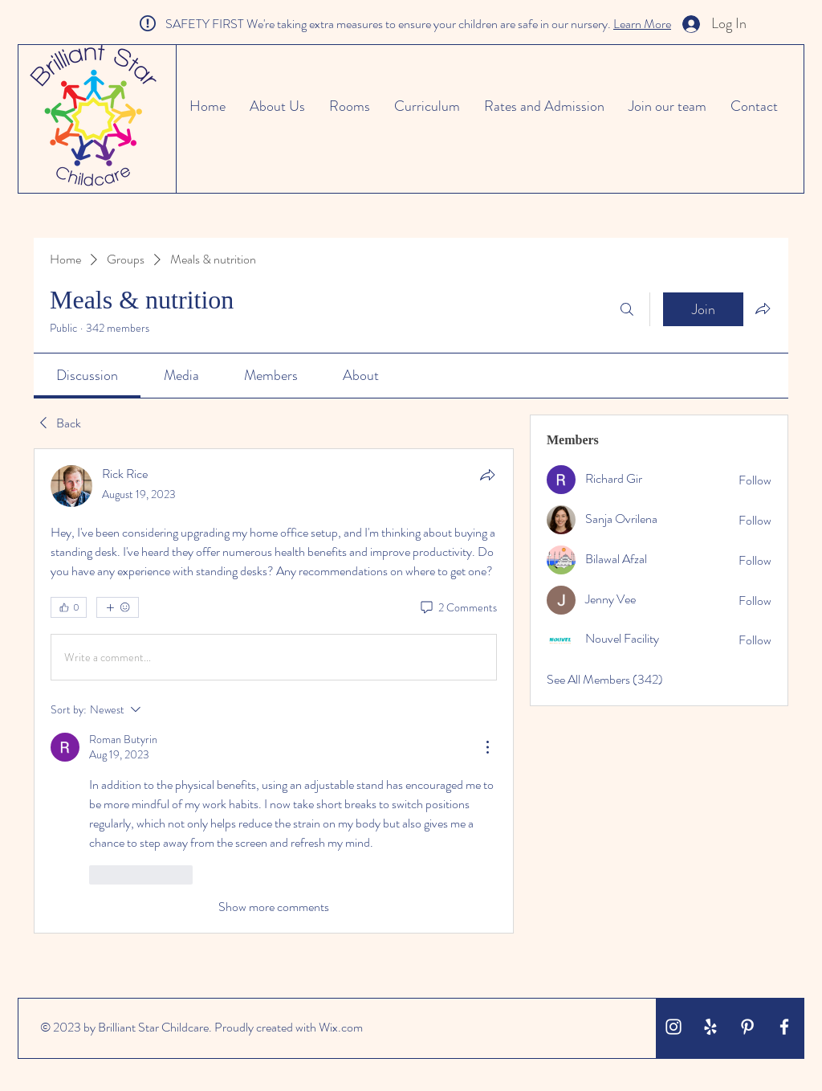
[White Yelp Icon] (710, 1026)
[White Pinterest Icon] (747, 1026)
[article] (274, 690)
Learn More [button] (642, 23)
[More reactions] (117, 607)
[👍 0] (69, 607)
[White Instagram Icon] (673, 1026)
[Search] (627, 309)
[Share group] (762, 308)
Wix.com (341, 1027)
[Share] (487, 474)
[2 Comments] (457, 608)
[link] (87, 375)
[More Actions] (487, 747)
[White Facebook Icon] (784, 1026)
